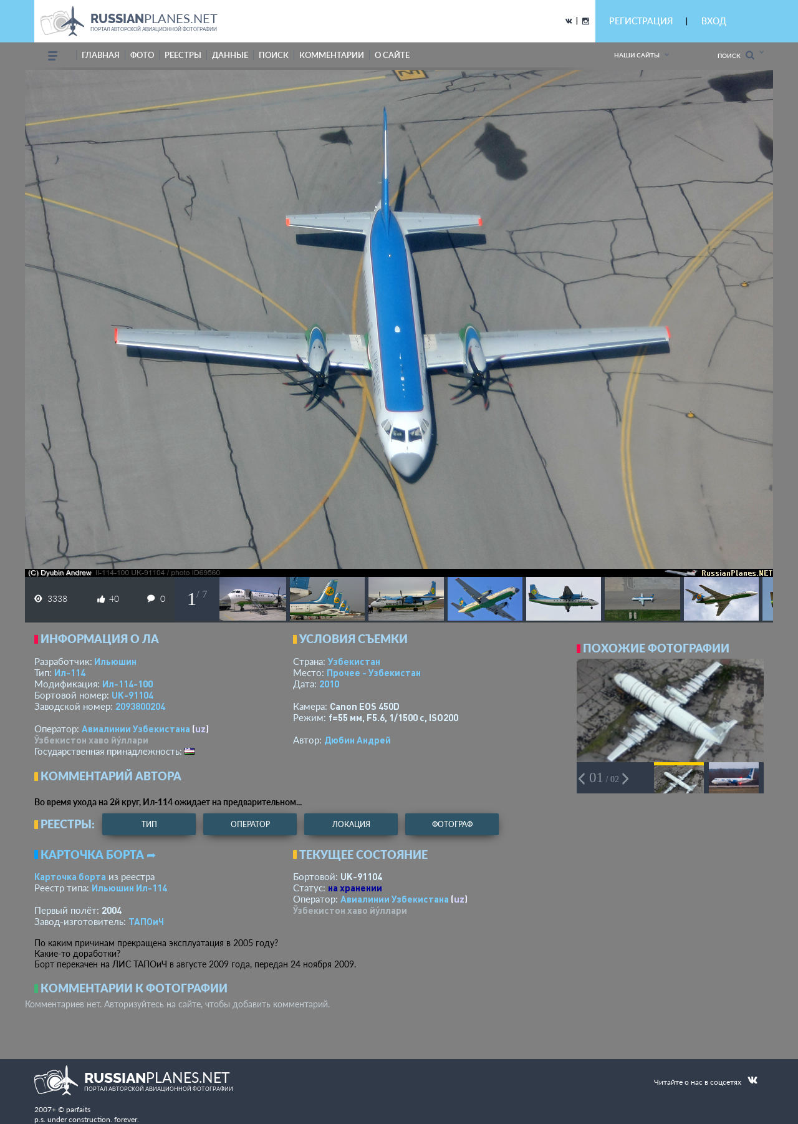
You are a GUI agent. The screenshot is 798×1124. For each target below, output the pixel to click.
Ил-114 (69, 672)
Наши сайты (637, 55)
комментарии (331, 55)
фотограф (452, 824)
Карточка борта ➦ (98, 854)
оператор (250, 824)
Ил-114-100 (127, 683)
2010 (329, 683)
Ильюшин (115, 661)
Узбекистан (354, 661)
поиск (274, 55)
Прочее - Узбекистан (374, 672)
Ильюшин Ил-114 (129, 887)
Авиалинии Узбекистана (136, 728)
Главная (101, 55)
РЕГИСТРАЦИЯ (641, 21)
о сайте (392, 55)
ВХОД (713, 21)
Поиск (736, 55)
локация (351, 824)
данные (230, 55)
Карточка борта (70, 876)
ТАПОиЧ (146, 921)
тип (149, 824)
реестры (183, 55)
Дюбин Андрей (357, 739)
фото (142, 55)
